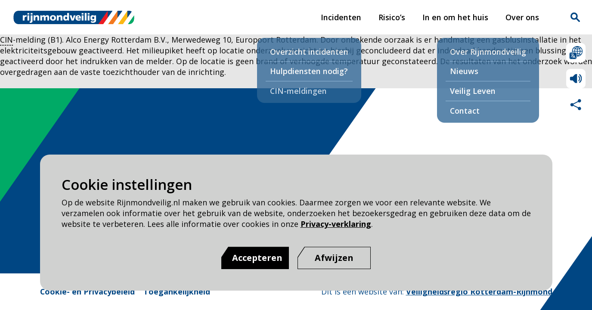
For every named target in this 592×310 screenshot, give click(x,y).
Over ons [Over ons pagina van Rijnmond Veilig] (522, 17)
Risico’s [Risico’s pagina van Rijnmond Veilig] (391, 17)
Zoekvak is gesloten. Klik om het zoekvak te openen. (575, 17)
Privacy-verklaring (336, 224)
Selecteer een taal (576, 52)
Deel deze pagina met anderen (576, 104)
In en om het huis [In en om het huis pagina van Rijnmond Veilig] (455, 17)
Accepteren (257, 258)
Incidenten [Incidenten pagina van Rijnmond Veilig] (341, 17)
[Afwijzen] (334, 258)
